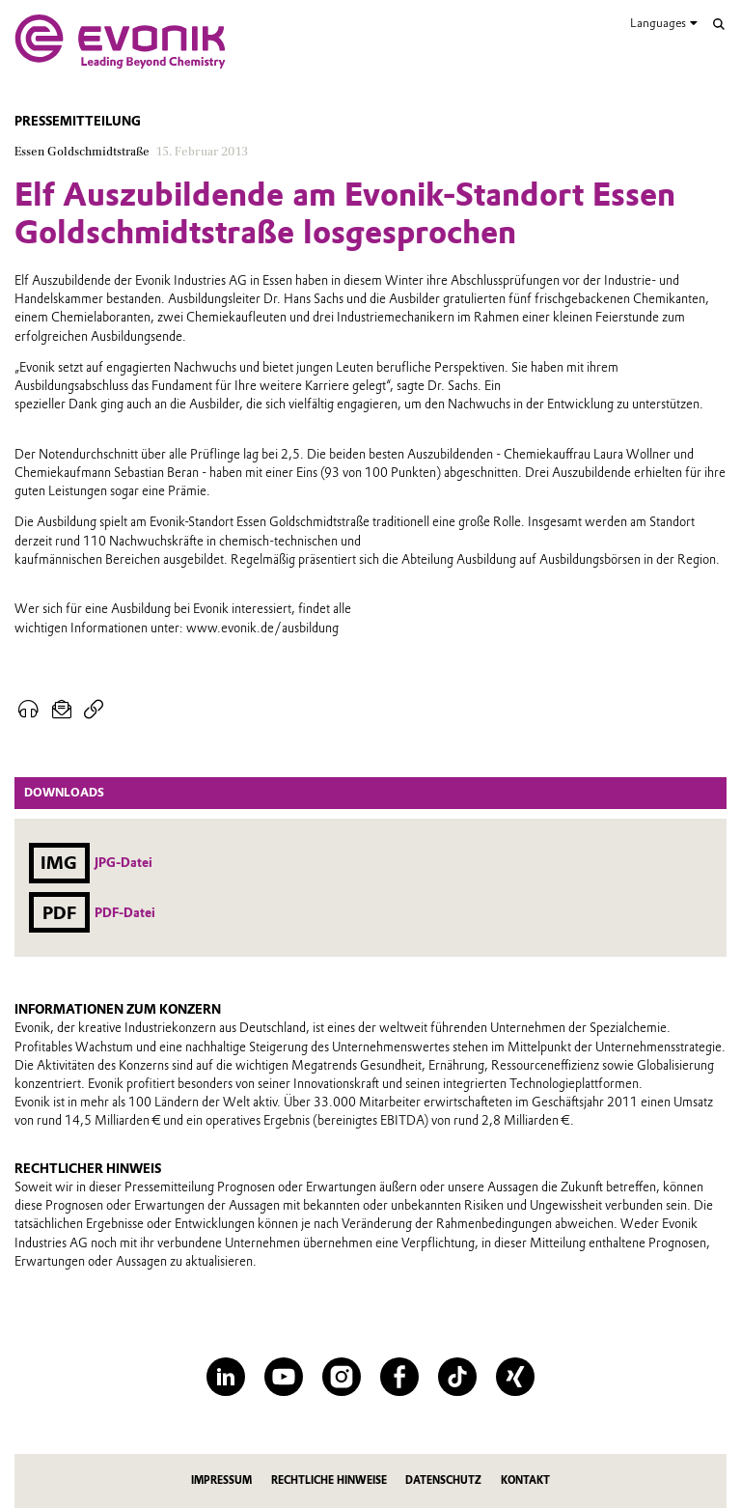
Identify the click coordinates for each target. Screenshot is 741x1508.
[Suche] (719, 24)
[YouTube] (283, 1376)
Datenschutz (443, 1480)
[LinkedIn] (225, 1376)
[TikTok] (457, 1376)
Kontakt (525, 1480)
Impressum (221, 1480)
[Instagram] (341, 1376)
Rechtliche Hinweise (329, 1480)
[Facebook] (399, 1376)
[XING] (515, 1376)
